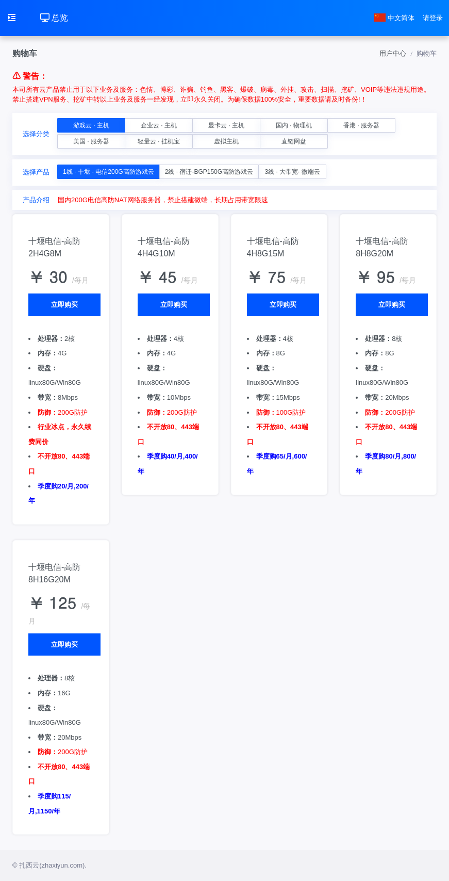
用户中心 (392, 53)
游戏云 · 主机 (91, 125)
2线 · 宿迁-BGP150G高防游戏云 (209, 171)
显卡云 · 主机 (226, 125)
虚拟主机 (226, 141)
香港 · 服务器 (361, 125)
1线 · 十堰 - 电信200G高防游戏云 (108, 171)
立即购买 (64, 304)
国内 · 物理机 (294, 125)
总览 (54, 17)
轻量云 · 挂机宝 (159, 141)
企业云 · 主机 (159, 125)
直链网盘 (293, 141)
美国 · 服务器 (91, 141)
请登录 (433, 18)
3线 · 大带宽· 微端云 (292, 171)
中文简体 (394, 18)
